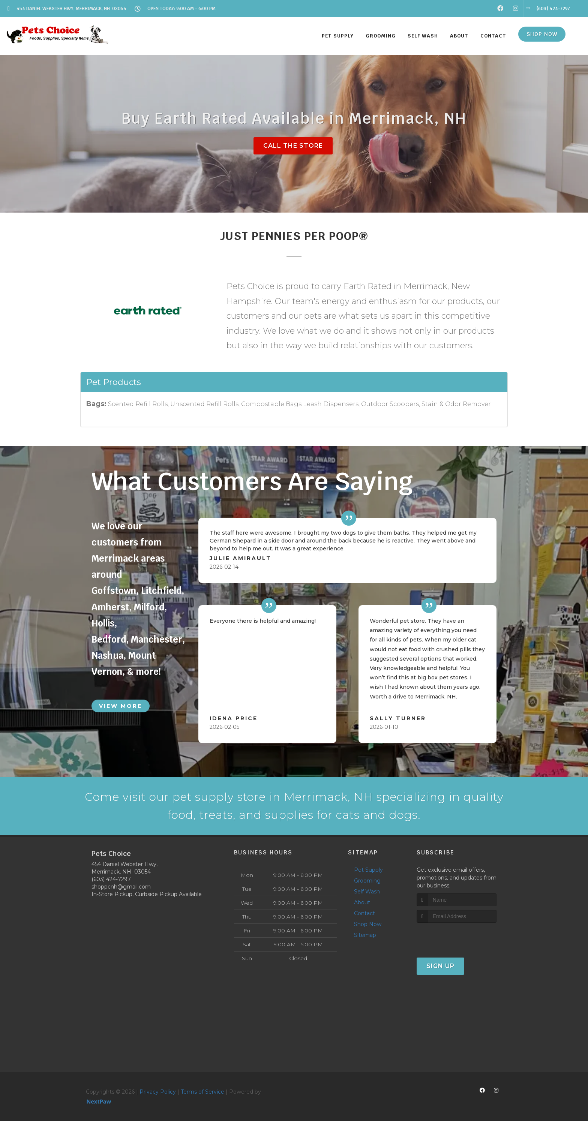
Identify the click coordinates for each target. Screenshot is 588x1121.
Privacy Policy (158, 1091)
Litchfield (161, 590)
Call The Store (293, 145)
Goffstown (114, 590)
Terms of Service (202, 1091)
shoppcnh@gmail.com (121, 886)
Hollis (103, 623)
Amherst (110, 607)
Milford (149, 607)
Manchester (156, 639)
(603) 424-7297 (111, 879)
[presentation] (456, 936)
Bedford (109, 639)
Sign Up (440, 966)
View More (120, 706)
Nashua (107, 655)
